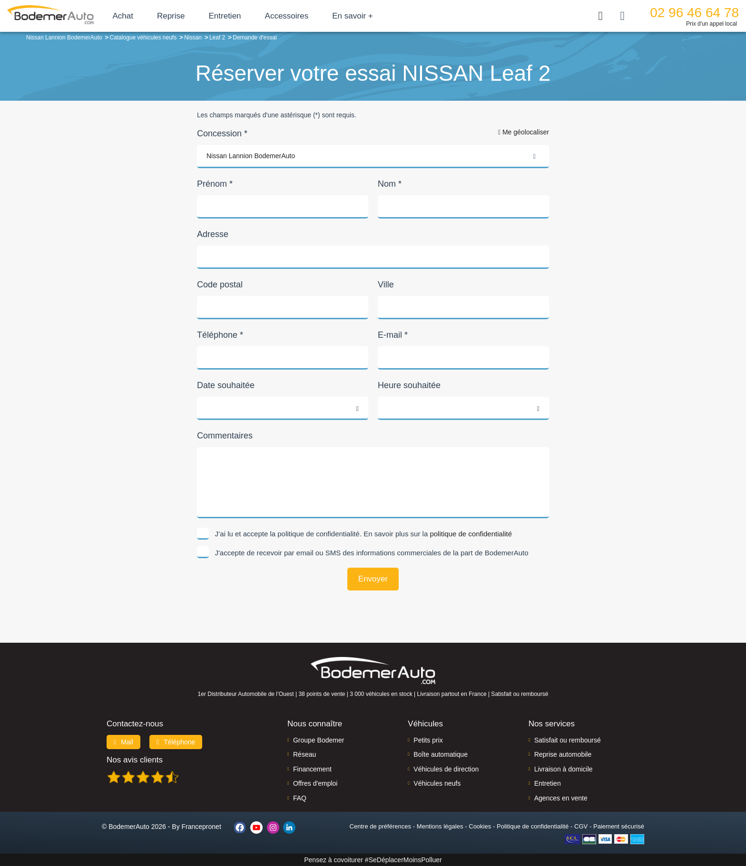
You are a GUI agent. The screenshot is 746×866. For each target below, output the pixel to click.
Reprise (204, 15)
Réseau (304, 754)
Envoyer (373, 578)
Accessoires (320, 15)
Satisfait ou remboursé (567, 740)
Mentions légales (440, 826)
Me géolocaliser (523, 132)
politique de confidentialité (471, 534)
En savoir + (386, 15)
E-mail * (393, 335)
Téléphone (176, 742)
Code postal (220, 284)
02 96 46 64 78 (694, 12)
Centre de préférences (380, 826)
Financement (312, 769)
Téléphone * (220, 335)
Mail (123, 742)
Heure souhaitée (409, 385)
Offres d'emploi (315, 783)
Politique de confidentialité (533, 826)
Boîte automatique (440, 754)
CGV (581, 826)
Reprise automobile (563, 754)
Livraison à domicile (563, 769)
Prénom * (215, 184)
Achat (156, 15)
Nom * (390, 184)
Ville (386, 284)
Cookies (480, 826)
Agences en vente (561, 798)
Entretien (258, 15)
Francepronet (201, 826)
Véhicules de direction (446, 769)
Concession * (222, 133)
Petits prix (427, 740)
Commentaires (225, 435)
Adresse (212, 234)
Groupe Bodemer (318, 740)
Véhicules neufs (437, 783)
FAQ (299, 798)
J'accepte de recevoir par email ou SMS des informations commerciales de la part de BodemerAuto (372, 553)
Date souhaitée (226, 385)
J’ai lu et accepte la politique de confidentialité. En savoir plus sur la (363, 534)
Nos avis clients (135, 759)
